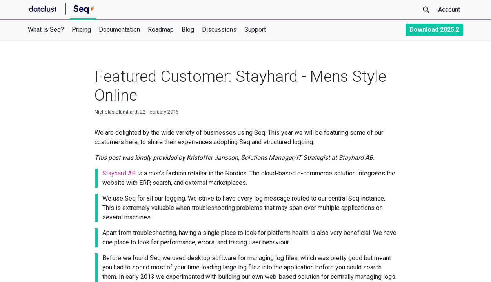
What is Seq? (46, 29)
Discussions (219, 29)
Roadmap (161, 29)
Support (255, 29)
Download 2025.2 (434, 29)
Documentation (119, 29)
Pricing (81, 29)
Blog (188, 29)
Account (449, 9)
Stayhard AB (119, 173)
